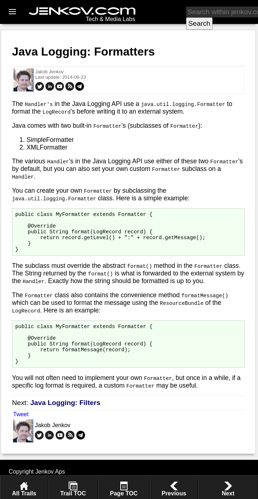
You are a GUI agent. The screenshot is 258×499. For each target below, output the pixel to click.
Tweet (21, 429)
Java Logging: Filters (65, 418)
